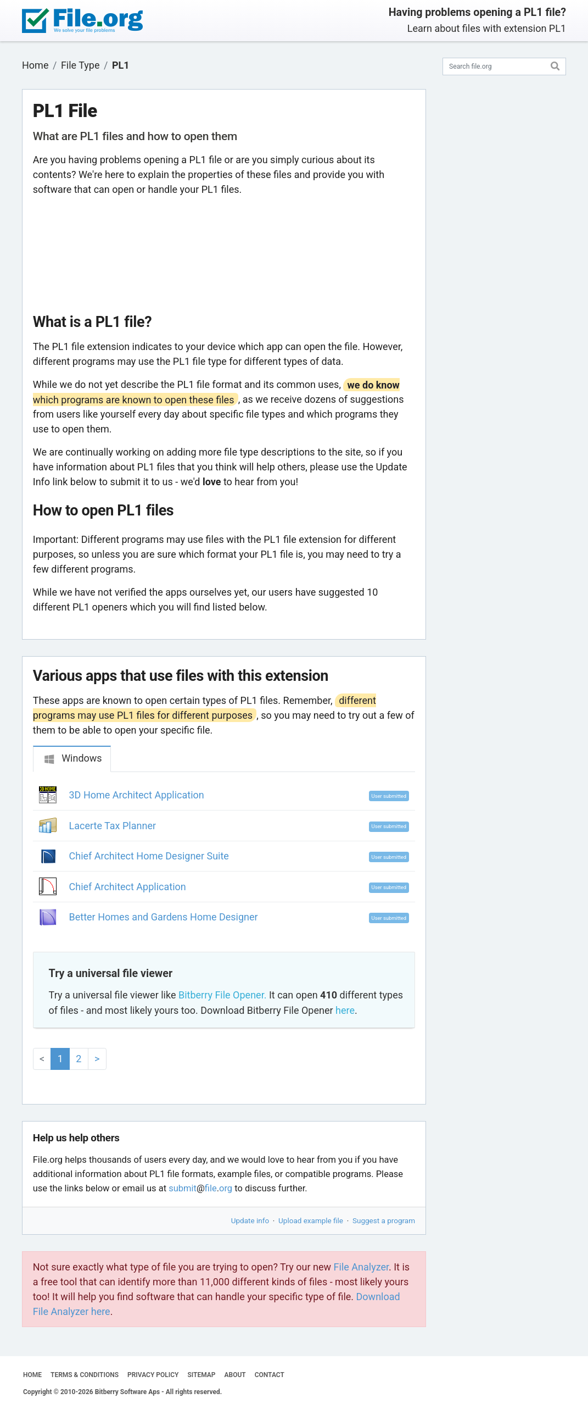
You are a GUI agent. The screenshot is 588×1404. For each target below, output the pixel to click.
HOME (32, 1375)
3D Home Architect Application (136, 795)
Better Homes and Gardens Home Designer (163, 917)
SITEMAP (201, 1375)
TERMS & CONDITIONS (85, 1375)
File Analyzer (361, 1267)
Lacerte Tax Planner (112, 825)
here (345, 1010)
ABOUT (235, 1375)
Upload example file (310, 1220)
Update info (250, 1220)
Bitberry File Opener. (222, 995)
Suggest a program (383, 1220)
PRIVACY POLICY (152, 1375)
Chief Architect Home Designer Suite (149, 856)
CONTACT (269, 1375)
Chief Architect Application (127, 886)
